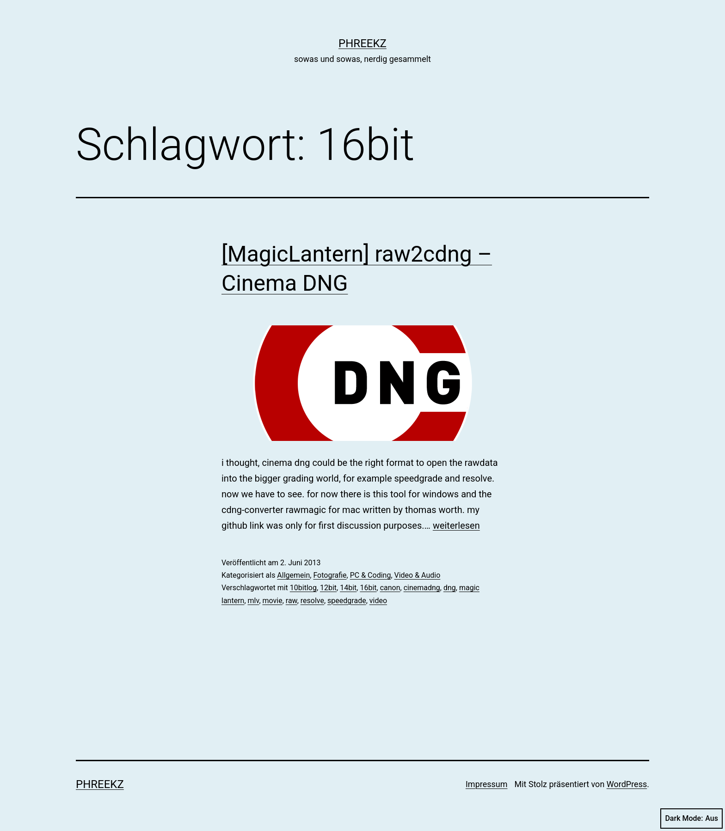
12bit (328, 587)
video (378, 600)
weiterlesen (456, 525)
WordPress (627, 784)
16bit (368, 587)
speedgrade (346, 600)
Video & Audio (417, 575)
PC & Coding (370, 575)
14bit (348, 587)
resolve (312, 600)
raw (291, 600)
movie (273, 600)
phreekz (362, 43)
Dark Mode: (691, 818)
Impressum (487, 784)
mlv (253, 600)
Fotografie (329, 575)
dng (449, 587)
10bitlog (303, 587)
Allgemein (293, 575)
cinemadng (422, 587)
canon (390, 587)
